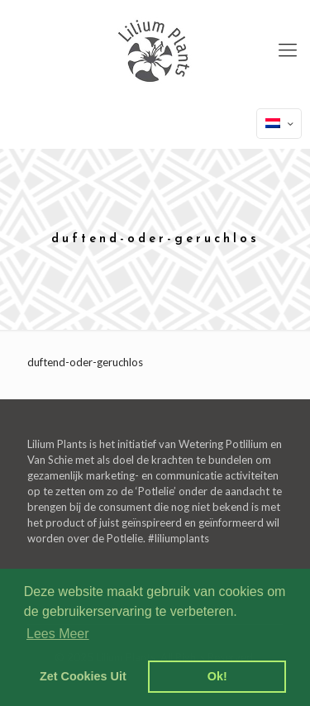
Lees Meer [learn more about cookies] (57, 634)
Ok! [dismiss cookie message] (217, 676)
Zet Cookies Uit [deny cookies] (83, 676)
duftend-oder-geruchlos (85, 362)
